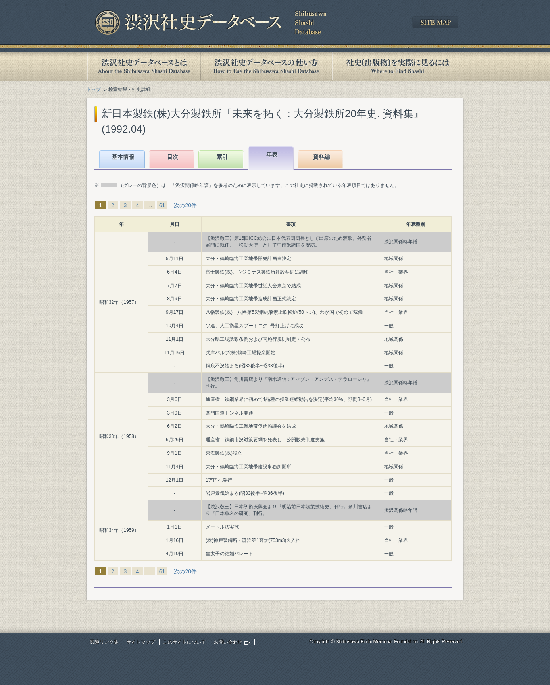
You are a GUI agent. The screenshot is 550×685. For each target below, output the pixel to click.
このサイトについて (184, 642)
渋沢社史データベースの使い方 (266, 66)
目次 (172, 157)
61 (162, 205)
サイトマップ (141, 642)
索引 (222, 157)
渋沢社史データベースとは (143, 66)
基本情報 (123, 157)
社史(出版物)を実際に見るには (397, 66)
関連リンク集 (104, 642)
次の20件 (185, 205)
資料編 (321, 157)
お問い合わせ (228, 642)
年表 (271, 154)
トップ (94, 89)
